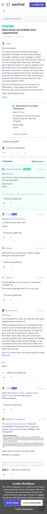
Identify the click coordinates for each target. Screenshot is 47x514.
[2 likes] (14, 372)
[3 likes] (16, 469)
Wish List (6, 355)
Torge (8, 43)
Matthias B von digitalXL (16, 419)
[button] (2, 5)
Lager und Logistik (10, 141)
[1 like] (13, 148)
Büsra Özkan (11, 310)
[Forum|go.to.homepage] (15, 5)
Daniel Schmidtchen (14, 169)
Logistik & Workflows (12, 19)
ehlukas (9, 248)
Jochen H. (10, 277)
